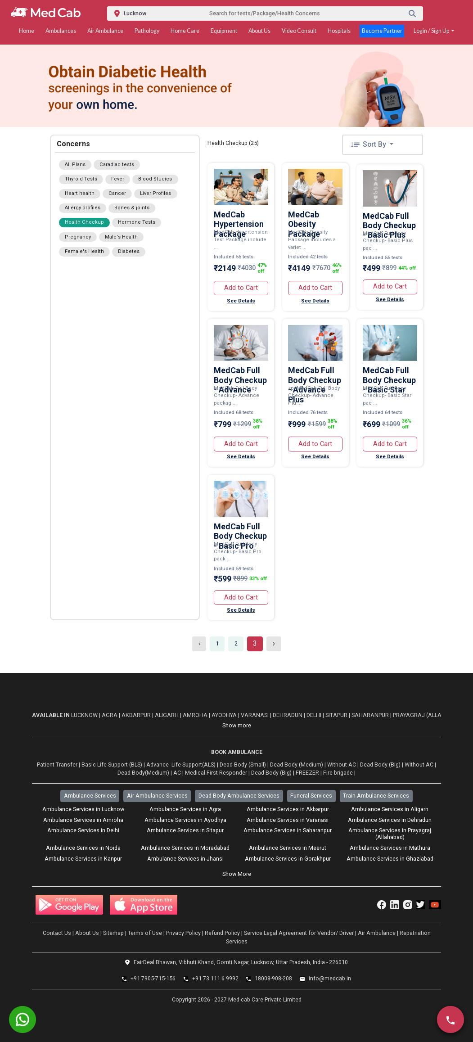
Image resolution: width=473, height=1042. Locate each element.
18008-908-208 (273, 978)
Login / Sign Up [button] (432, 30)
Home (26, 30)
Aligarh (167, 715)
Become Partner (382, 30)
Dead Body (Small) (243, 764)
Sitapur (337, 715)
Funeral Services (311, 795)
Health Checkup (84, 222)
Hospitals (339, 30)
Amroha (196, 715)
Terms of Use (145, 932)
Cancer (117, 193)
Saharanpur (370, 715)
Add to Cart (241, 288)
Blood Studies (155, 179)
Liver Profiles (155, 193)
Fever (117, 179)
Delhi (314, 715)
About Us (259, 30)
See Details (241, 301)
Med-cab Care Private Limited (264, 999)
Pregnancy (78, 237)
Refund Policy (222, 932)
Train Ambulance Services (376, 795)
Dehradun (288, 715)
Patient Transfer (57, 764)
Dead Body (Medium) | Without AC (313, 764)
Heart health (80, 193)
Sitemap (113, 932)
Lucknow (85, 715)
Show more (236, 725)
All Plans (75, 164)
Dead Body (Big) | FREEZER (285, 772)
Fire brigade (338, 772)
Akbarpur (137, 715)
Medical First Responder (216, 772)
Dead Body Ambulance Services (238, 795)
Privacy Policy (183, 932)
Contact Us (57, 932)
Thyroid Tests (81, 179)
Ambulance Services (90, 795)
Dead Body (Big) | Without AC (396, 764)
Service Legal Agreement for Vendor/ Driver (299, 932)
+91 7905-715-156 (153, 978)
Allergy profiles (82, 208)
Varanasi (255, 715)
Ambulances (60, 30)
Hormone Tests (136, 222)
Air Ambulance (105, 30)
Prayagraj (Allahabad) (428, 715)
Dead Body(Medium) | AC (149, 772)
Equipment (224, 30)
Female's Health (84, 251)
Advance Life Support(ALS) (181, 764)
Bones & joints (131, 208)
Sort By (369, 144)
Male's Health (121, 237)
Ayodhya (225, 715)
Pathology (147, 30)
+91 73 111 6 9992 (215, 978)
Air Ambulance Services (157, 795)
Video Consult (299, 30)
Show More (236, 874)
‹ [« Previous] (199, 643)
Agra (110, 715)
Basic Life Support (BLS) (111, 764)
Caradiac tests (116, 164)
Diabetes (129, 251)
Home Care (185, 30)
